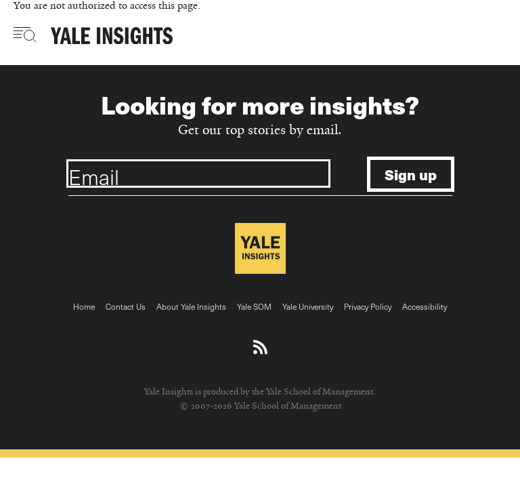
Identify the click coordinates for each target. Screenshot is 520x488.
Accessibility (424, 306)
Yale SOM (254, 306)
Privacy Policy (367, 306)
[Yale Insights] (112, 36)
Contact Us (126, 306)
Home (84, 306)
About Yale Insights (191, 306)
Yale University (307, 306)
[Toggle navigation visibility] (25, 34)
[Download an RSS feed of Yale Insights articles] (260, 348)
